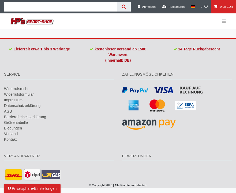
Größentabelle (16, 122)
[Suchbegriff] (60, 7)
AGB (8, 111)
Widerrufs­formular (19, 94)
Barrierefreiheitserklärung (25, 117)
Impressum (13, 100)
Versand (11, 134)
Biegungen (13, 128)
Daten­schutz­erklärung (22, 105)
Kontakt (10, 139)
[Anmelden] (147, 6)
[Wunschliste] (204, 6)
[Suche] (124, 7)
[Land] (192, 6)
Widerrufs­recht (16, 89)
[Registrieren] (173, 6)
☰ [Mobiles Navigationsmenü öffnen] (224, 21)
